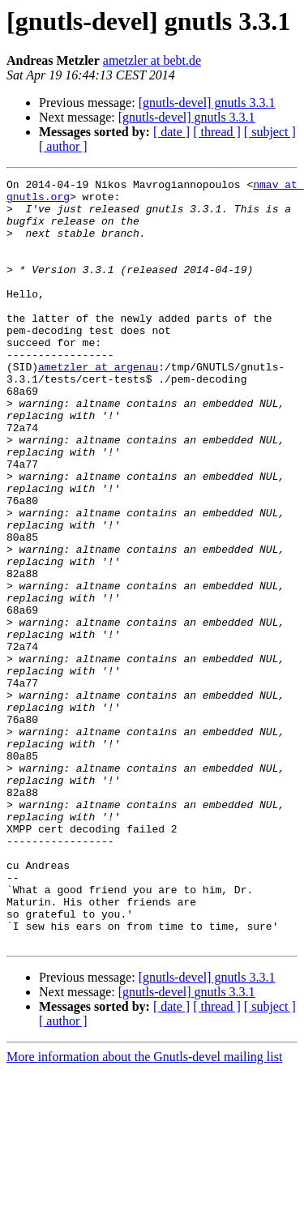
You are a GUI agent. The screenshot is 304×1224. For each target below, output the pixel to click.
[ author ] (63, 146)
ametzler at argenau (98, 405)
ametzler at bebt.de (152, 60)
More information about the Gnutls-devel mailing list (144, 1210)
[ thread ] (217, 132)
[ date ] (171, 132)
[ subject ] (270, 132)
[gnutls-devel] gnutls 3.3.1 (207, 102)
